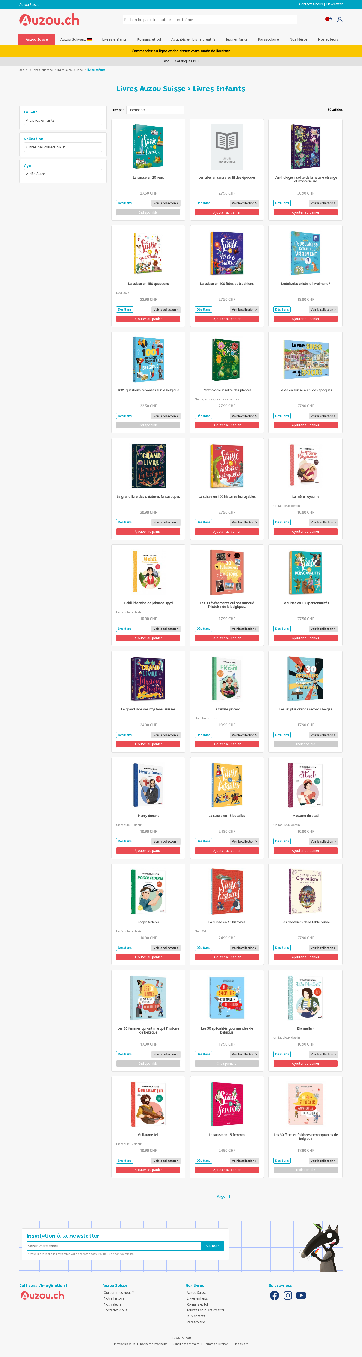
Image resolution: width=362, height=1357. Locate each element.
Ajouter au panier (227, 212)
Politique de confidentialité (115, 1254)
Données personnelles (153, 1343)
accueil (23, 70)
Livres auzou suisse (70, 70)
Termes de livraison (216, 1343)
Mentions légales (124, 1343)
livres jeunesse (43, 70)
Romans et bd (149, 39)
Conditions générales (186, 1343)
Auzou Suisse (29, 4)
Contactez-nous (311, 4)
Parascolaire (268, 39)
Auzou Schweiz (75, 39)
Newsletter (334, 4)
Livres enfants (114, 39)
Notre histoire (114, 1298)
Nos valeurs (112, 1304)
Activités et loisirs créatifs (193, 39)
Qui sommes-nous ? (119, 1292)
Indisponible (148, 212)
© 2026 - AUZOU (181, 1337)
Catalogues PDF (187, 61)
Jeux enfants (236, 39)
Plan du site (241, 1343)
